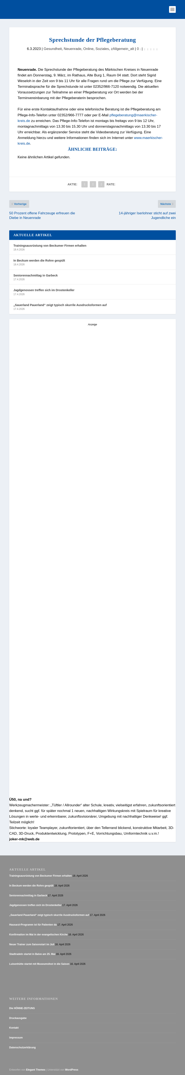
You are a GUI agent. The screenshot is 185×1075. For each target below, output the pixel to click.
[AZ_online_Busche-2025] (85, 793)
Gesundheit (53, 49)
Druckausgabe (18, 1018)
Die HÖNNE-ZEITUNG (22, 1008)
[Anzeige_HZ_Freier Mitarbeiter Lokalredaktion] (92, 562)
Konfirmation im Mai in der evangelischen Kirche (38, 934)
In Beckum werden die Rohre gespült (39, 260)
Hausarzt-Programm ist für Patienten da (33, 924)
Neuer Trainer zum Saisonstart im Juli (31, 944)
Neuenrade (72, 49)
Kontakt (14, 1028)
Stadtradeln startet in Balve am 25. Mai (32, 954)
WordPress (71, 1069)
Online (88, 49)
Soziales (102, 49)
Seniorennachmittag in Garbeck (35, 275)
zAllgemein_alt (122, 49)
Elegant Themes (35, 1069)
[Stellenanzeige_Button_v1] (46, 639)
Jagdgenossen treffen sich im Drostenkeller (43, 290)
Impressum (16, 1037)
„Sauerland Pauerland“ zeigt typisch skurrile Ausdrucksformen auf (60, 305)
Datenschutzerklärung (22, 1047)
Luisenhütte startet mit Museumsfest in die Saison (39, 963)
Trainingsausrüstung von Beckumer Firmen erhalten (49, 245)
